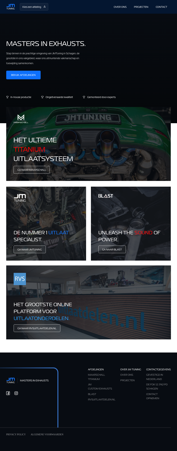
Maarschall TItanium (96, 376)
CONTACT (161, 6)
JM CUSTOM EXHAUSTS (100, 386)
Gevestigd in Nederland (154, 376)
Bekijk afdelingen (23, 74)
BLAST (92, 394)
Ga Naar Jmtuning (29, 251)
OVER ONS (120, 6)
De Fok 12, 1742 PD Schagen (157, 386)
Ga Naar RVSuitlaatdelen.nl (36, 330)
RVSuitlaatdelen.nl (101, 399)
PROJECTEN (141, 6)
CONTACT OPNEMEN (152, 396)
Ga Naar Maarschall (31, 169)
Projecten (127, 380)
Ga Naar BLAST (112, 251)
